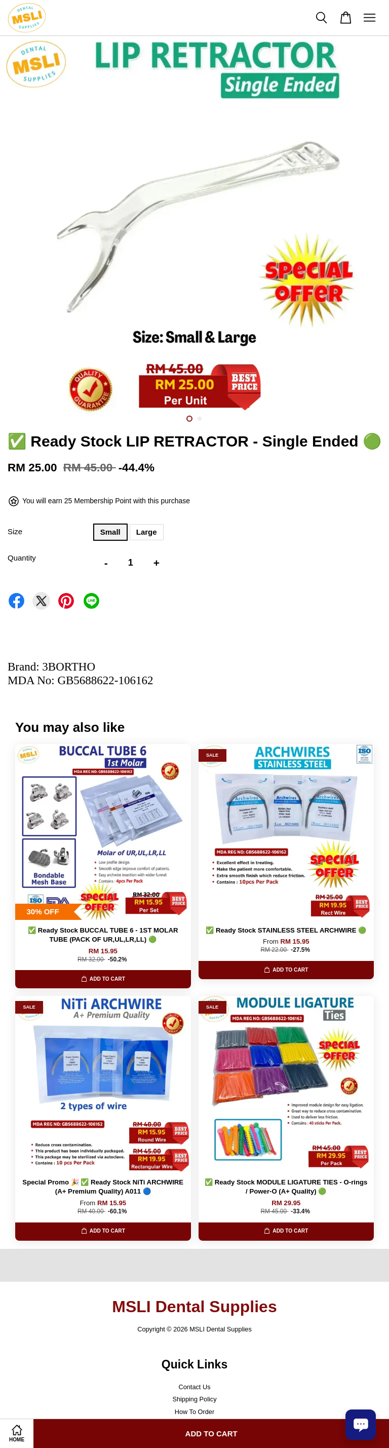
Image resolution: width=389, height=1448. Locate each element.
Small (110, 532)
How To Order (194, 1412)
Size (15, 531)
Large (146, 532)
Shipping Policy (194, 1399)
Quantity (22, 557)
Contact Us (194, 1387)
